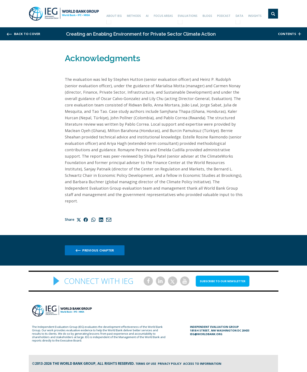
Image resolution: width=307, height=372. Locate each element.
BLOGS (211, 14)
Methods (140, 14)
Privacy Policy (174, 363)
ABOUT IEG (121, 14)
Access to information (212, 363)
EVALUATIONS (192, 14)
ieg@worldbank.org (206, 334)
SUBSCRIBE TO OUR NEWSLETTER (222, 281)
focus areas (168, 14)
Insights (256, 14)
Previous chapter (98, 250)
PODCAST (226, 14)
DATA (241, 14)
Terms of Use (147, 363)
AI (153, 14)
